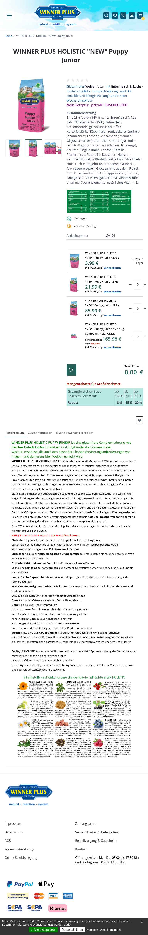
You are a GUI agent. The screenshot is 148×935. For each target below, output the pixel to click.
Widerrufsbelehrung (19, 849)
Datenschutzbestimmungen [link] (103, 929)
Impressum (13, 824)
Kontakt (81, 849)
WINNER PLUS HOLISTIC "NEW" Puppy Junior (44, 36)
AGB (8, 841)
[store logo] (29, 795)
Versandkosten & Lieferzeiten (96, 832)
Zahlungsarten (85, 824)
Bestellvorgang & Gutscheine (96, 841)
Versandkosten (112, 267)
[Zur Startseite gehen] (57, 15)
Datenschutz (14, 832)
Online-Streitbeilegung (21, 857)
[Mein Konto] (132, 15)
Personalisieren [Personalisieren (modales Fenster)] (72, 929)
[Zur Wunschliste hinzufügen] (139, 420)
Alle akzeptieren (43, 929)
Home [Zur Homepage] (8, 36)
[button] (78, 80)
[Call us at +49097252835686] (123, 15)
